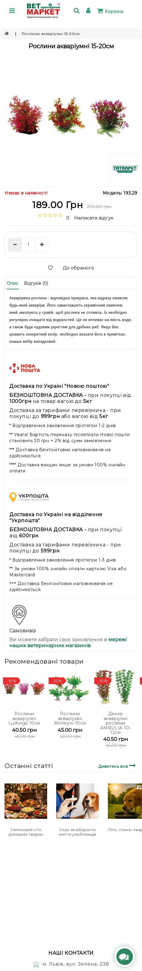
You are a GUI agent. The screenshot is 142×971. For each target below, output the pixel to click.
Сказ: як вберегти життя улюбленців (77, 831)
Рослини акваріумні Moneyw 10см (70, 718)
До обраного (71, 268)
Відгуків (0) (36, 283)
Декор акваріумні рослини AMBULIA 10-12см (115, 723)
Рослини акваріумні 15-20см (51, 33)
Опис (12, 283)
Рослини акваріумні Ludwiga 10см (24, 718)
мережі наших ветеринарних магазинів (68, 642)
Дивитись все (117, 765)
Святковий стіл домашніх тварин (25, 831)
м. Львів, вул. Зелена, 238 (71, 964)
